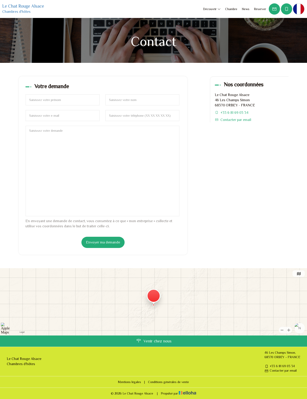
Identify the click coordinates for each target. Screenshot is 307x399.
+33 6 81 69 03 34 (279, 366)
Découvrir (212, 9)
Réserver (260, 9)
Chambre (231, 9)
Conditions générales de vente (168, 382)
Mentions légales (129, 382)
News (245, 9)
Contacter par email (235, 120)
